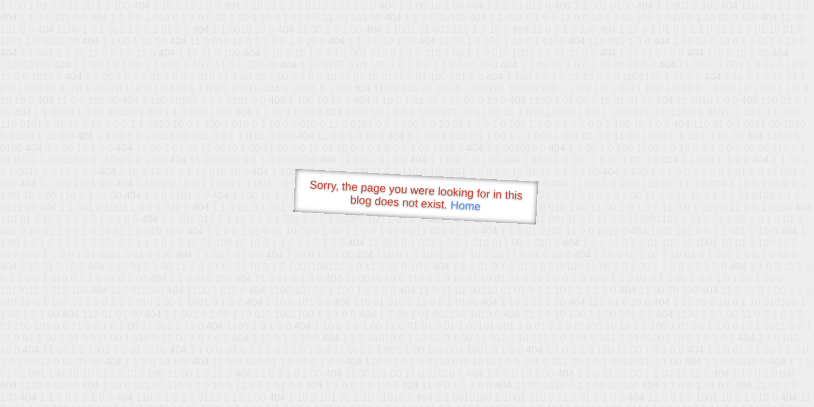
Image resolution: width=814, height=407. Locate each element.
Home (465, 205)
